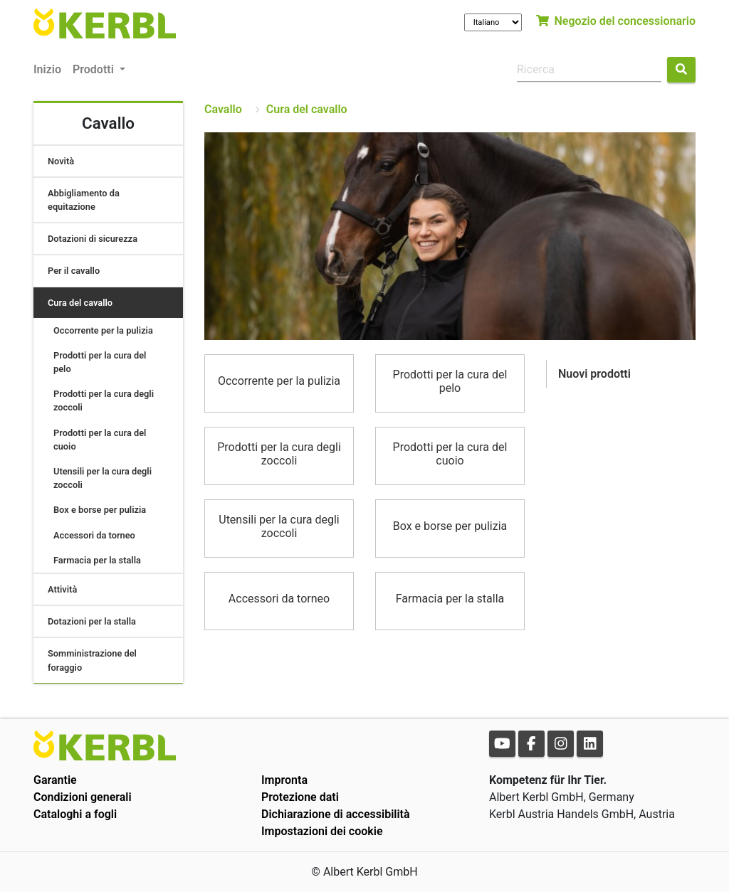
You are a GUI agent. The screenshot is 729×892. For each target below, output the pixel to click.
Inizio (47, 69)
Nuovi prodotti (594, 374)
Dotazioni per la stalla (92, 621)
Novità (61, 161)
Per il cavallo (74, 270)
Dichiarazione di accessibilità (335, 814)
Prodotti (95, 69)
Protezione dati (300, 797)
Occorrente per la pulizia (103, 330)
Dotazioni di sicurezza (92, 238)
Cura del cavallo (80, 302)
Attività (62, 589)
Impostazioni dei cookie (322, 831)
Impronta (284, 780)
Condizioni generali (82, 797)
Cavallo (223, 109)
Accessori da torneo (94, 535)
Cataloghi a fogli (75, 814)
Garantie (55, 780)
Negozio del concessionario (616, 21)
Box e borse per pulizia (99, 509)
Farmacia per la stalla (97, 560)
